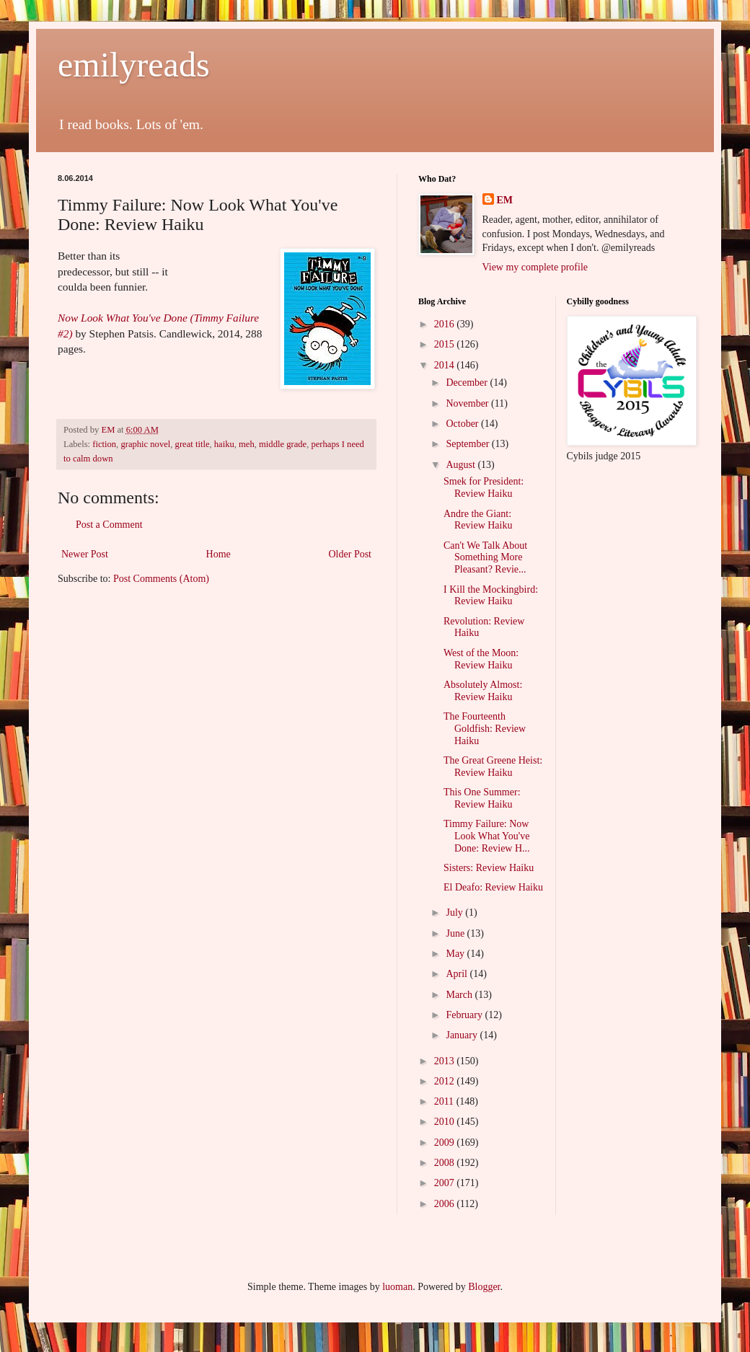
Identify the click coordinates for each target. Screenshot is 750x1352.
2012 (445, 1081)
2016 (445, 324)
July (455, 912)
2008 (445, 1162)
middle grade (282, 444)
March (460, 994)
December (468, 382)
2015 (445, 344)
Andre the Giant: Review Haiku (478, 519)
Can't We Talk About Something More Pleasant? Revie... (485, 557)
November (468, 403)
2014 (445, 365)
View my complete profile (535, 267)
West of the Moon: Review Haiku (481, 659)
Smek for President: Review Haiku (484, 487)
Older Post (350, 554)
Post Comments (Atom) (161, 578)
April (457, 973)
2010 (445, 1121)
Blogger (484, 1286)
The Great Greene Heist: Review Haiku (493, 766)
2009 (445, 1142)
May (456, 953)
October (463, 423)
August (461, 464)
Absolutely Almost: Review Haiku (483, 690)
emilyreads (134, 64)
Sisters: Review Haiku (489, 867)
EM (505, 200)
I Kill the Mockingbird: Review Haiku (491, 595)
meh (247, 444)
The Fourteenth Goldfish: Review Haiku (485, 728)
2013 (445, 1061)
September (468, 443)
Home (218, 554)
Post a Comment (109, 524)
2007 (445, 1183)
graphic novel (145, 444)
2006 (445, 1203)
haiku (224, 444)
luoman (397, 1286)
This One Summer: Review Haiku (482, 798)
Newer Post (84, 554)
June (456, 933)
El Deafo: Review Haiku (493, 887)
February (465, 1014)
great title (192, 444)
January (463, 1035)
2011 (445, 1101)
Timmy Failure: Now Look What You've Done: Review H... (487, 836)
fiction (104, 444)
